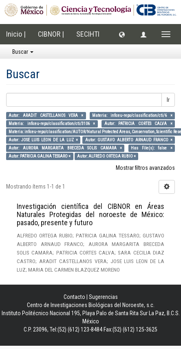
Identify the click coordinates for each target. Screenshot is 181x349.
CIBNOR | (51, 34)
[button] (122, 34)
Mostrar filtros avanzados (145, 168)
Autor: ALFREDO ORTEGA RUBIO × (106, 156)
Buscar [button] (22, 51)
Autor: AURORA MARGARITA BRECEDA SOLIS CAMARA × (65, 148)
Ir (168, 100)
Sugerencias (103, 297)
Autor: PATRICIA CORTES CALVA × (138, 123)
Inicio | (16, 34)
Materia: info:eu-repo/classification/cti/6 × (132, 115)
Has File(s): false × (151, 148)
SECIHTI (87, 34)
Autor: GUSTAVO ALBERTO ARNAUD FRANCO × (128, 140)
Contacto (74, 297)
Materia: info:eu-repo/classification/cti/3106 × (52, 123)
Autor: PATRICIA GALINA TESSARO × (40, 156)
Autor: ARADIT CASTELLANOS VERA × (46, 115)
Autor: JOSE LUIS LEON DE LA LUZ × (43, 140)
